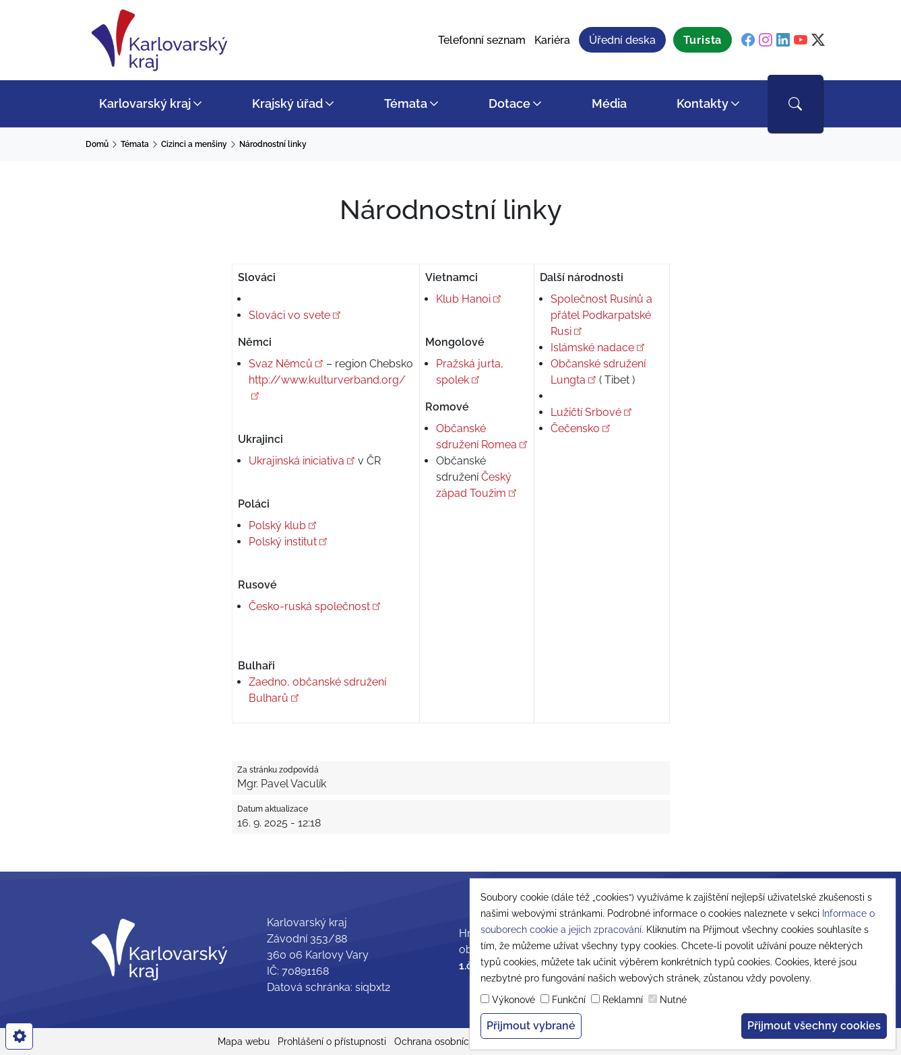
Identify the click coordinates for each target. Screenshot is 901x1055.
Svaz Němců (286, 363)
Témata (405, 103)
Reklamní (622, 999)
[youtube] (800, 40)
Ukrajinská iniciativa (302, 460)
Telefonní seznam (482, 40)
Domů (97, 144)
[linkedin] (783, 40)
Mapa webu (244, 1041)
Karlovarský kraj (145, 103)
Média (609, 103)
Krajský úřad (287, 103)
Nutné (673, 999)
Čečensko (581, 428)
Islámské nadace (598, 347)
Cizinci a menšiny (194, 144)
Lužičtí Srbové (591, 412)
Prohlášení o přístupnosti (332, 1041)
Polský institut (288, 541)
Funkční (569, 999)
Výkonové (513, 999)
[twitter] (818, 40)
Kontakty (702, 103)
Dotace (509, 103)
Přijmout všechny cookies (814, 1025)
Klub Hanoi (468, 299)
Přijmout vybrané (531, 1025)
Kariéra (552, 40)
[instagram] (765, 40)
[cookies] (19, 1036)
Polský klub (283, 525)
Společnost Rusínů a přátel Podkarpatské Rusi (601, 315)
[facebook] (748, 40)
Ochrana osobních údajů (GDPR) (464, 1041)
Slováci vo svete (295, 315)
